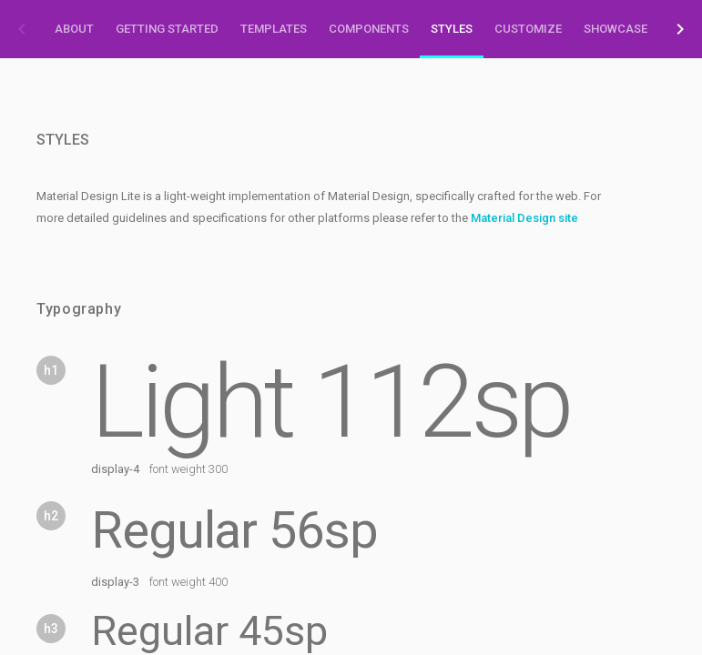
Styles (452, 28)
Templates (273, 28)
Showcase (615, 28)
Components (369, 28)
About (74, 28)
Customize (528, 28)
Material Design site (524, 218)
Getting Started (167, 28)
